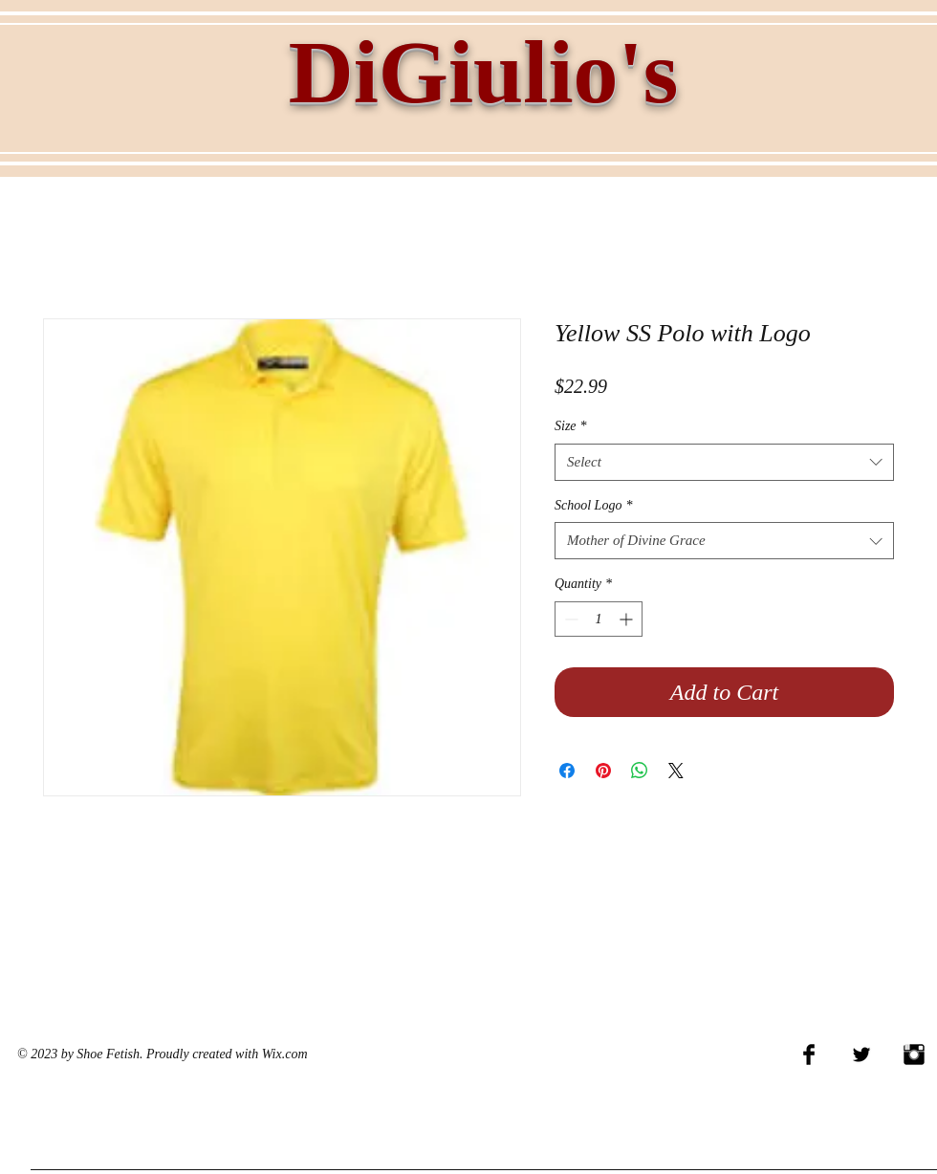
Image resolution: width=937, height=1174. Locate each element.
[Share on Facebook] (567, 770)
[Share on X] (676, 770)
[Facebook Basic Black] (808, 1054)
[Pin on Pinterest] (603, 770)
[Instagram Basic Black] (914, 1054)
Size (571, 426)
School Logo (593, 505)
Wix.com (285, 1054)
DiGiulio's (483, 71)
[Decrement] (569, 619)
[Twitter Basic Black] (861, 1054)
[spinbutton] (598, 619)
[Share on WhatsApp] (639, 770)
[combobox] (724, 462)
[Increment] (628, 619)
